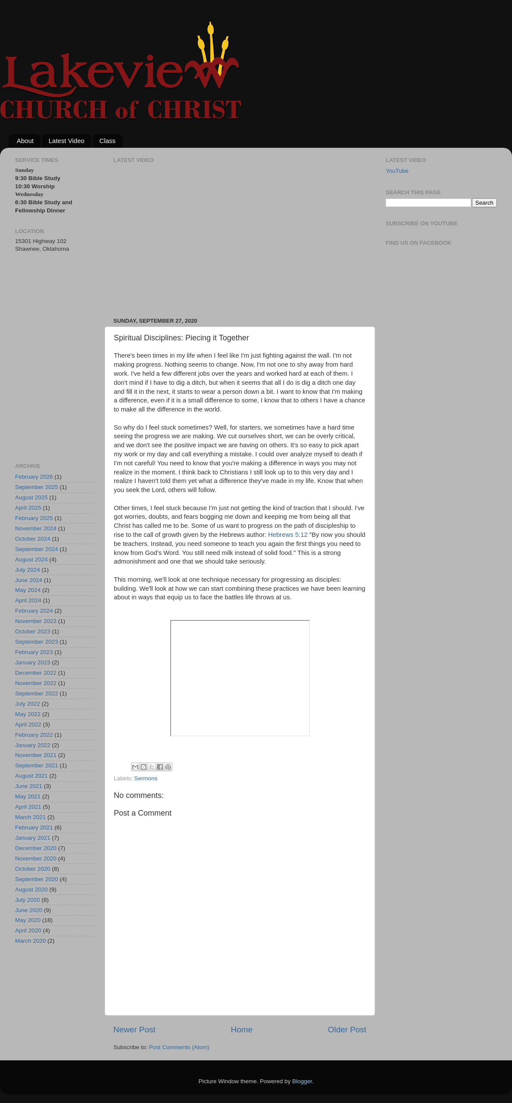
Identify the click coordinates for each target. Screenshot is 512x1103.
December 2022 (35, 673)
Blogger (302, 1081)
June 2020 (28, 910)
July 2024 (27, 570)
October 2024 (32, 539)
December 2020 (35, 848)
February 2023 (34, 652)
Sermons (145, 778)
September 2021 (36, 765)
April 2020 (28, 930)
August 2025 (31, 497)
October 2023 (32, 631)
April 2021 (28, 807)
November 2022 (35, 683)
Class (108, 140)
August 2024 (31, 559)
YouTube (397, 171)
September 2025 (36, 487)
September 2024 (36, 549)
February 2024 (34, 611)
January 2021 (32, 838)
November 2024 (35, 528)
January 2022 (32, 745)
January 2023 (32, 662)
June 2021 (28, 786)
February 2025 (34, 518)
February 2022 (34, 735)
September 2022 (36, 693)
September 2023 (36, 642)
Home (242, 1029)
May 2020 (28, 920)
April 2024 (28, 600)
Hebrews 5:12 (288, 534)
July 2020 (27, 900)
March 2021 (30, 817)
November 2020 (35, 858)
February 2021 (34, 827)
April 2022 (28, 724)
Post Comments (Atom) (179, 1047)
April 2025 (28, 508)
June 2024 (28, 580)
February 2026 (34, 477)
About (25, 140)
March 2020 (30, 941)
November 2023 (35, 621)
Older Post (347, 1029)
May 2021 (28, 796)
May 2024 (28, 590)
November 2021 (35, 755)
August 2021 (31, 776)
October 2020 (32, 869)
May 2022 (28, 714)
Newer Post (134, 1029)
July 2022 (27, 704)
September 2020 (36, 879)
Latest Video (66, 140)
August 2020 (31, 889)
